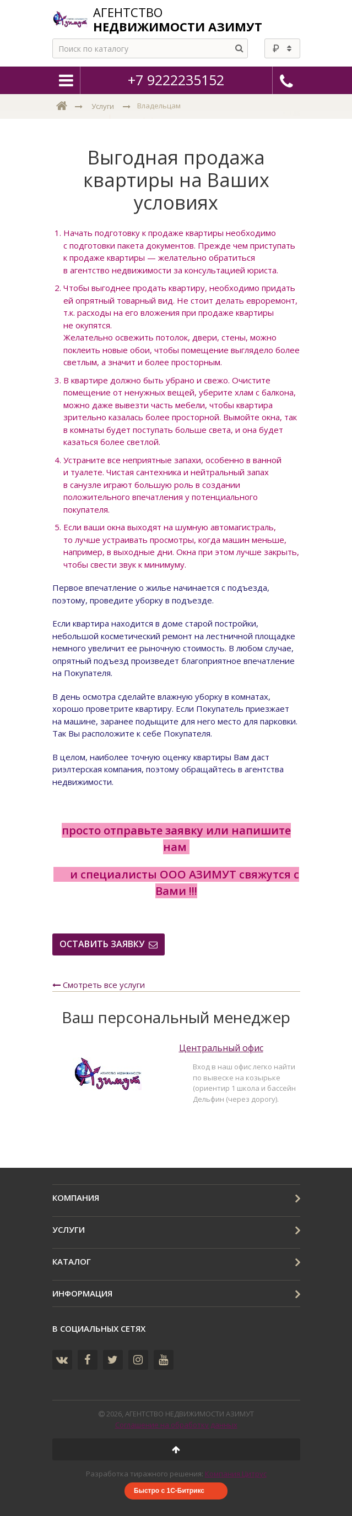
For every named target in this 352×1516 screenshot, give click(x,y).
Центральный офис (221, 1048)
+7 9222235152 (176, 79)
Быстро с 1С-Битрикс (169, 1491)
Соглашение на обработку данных (176, 1425)
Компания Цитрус (236, 1474)
